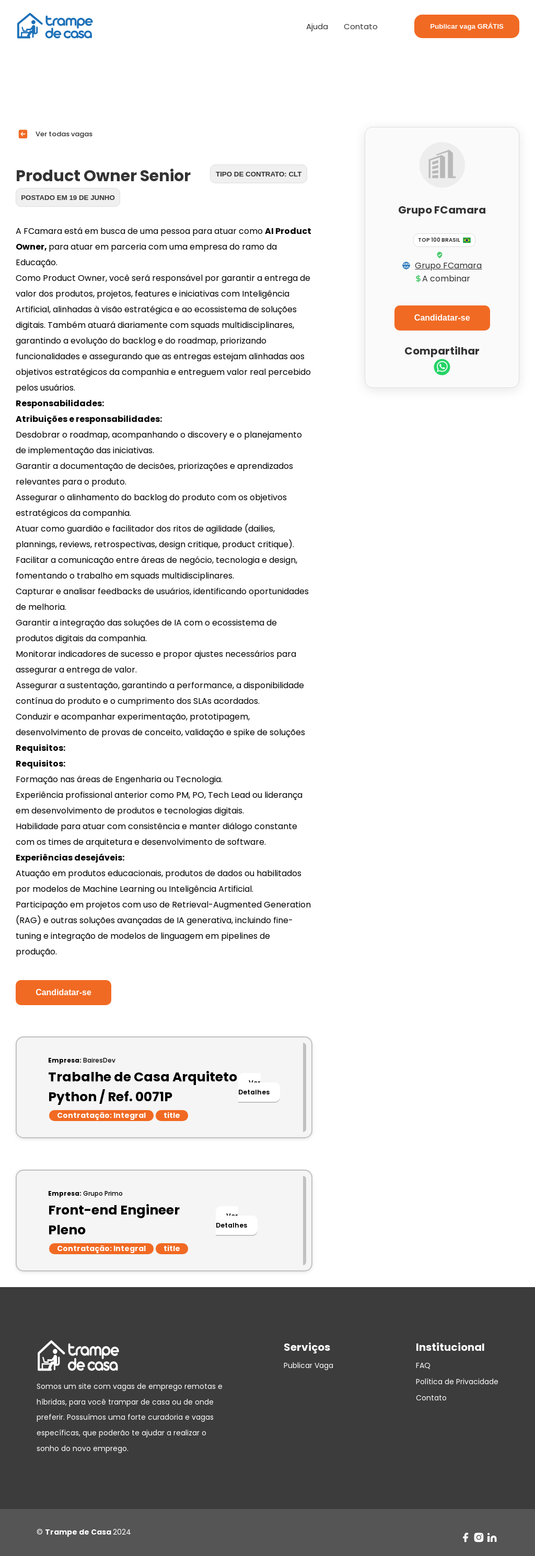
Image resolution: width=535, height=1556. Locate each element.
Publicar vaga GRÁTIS (467, 26)
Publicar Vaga (308, 1365)
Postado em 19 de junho (68, 198)
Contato (361, 26)
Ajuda (317, 26)
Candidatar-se (63, 992)
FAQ (423, 1365)
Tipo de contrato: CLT (258, 174)
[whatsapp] (442, 368)
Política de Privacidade (457, 1381)
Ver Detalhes (254, 1087)
